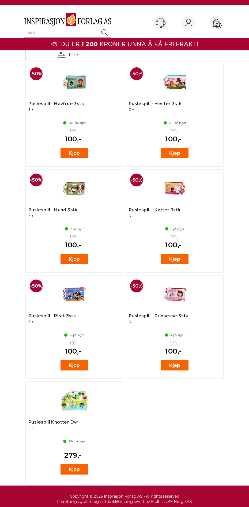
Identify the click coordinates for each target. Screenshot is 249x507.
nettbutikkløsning (116, 501)
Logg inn (188, 23)
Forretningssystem (75, 501)
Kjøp (74, 153)
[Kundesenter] (160, 23)
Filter (74, 54)
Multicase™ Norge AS (171, 501)
